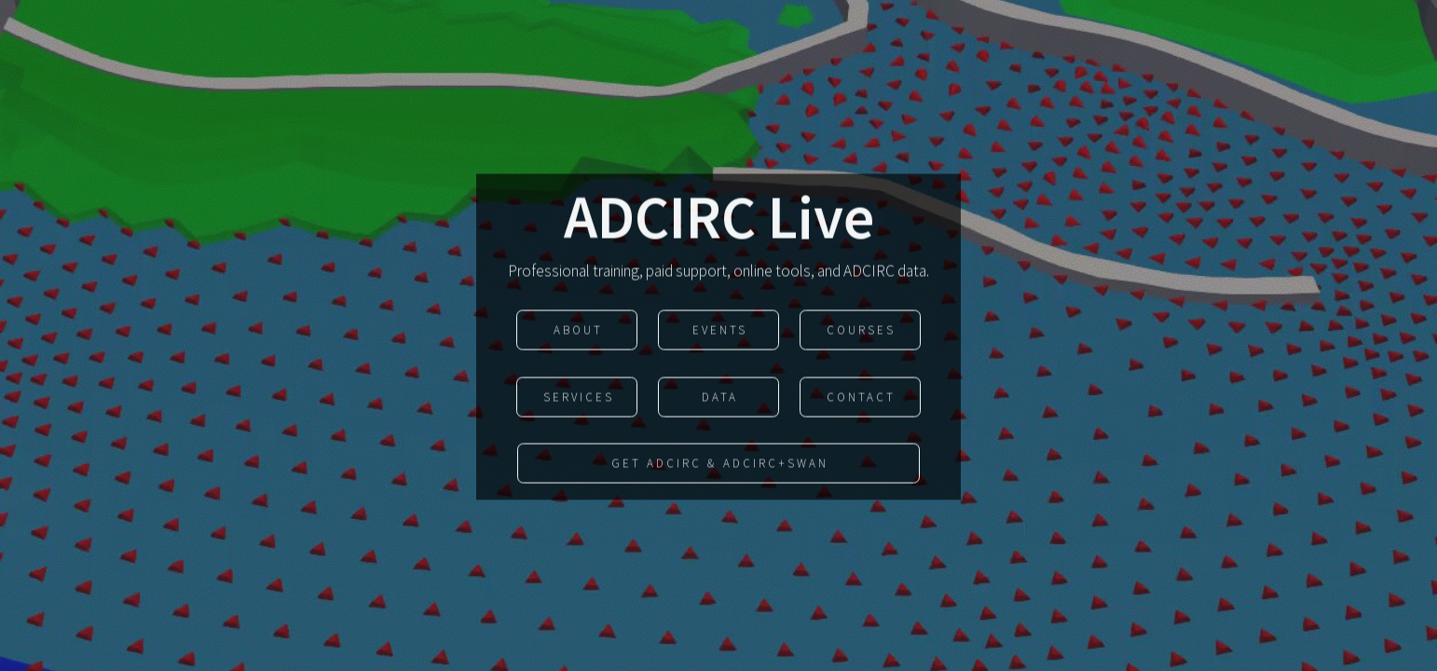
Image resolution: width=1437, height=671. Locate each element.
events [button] (719, 332)
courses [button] (861, 332)
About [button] (578, 332)
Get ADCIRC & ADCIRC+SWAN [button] (719, 465)
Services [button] (578, 398)
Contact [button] (861, 398)
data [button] (720, 398)
